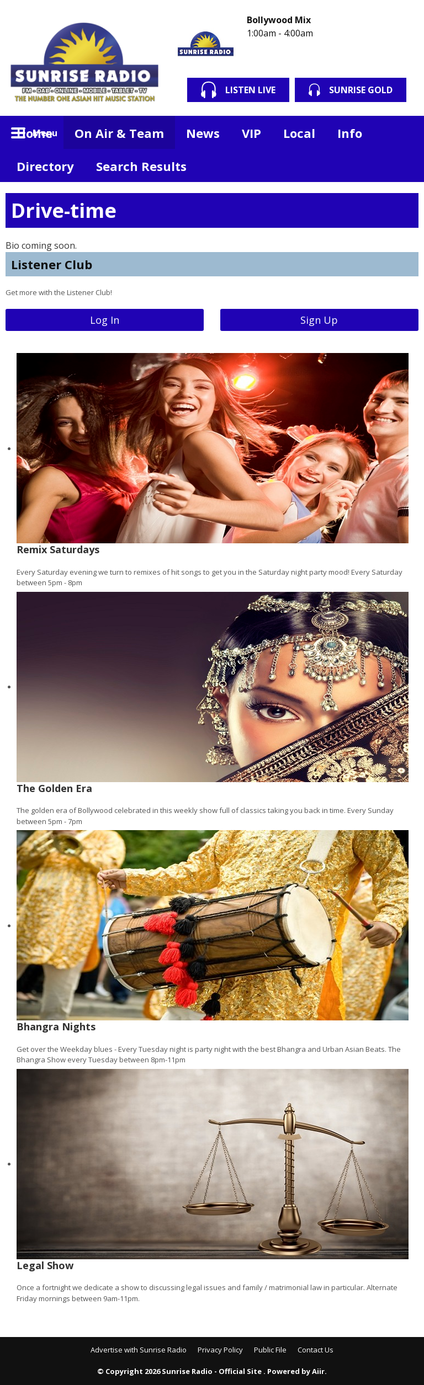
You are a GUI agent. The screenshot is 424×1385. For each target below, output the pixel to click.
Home (34, 133)
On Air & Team (119, 133)
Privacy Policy (220, 1350)
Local (299, 133)
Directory (45, 166)
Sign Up (319, 320)
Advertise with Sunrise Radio (139, 1350)
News (203, 133)
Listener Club (51, 264)
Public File (270, 1350)
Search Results (141, 166)
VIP (251, 133)
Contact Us (315, 1350)
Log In (104, 320)
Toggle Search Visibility (401, 132)
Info (349, 133)
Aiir (318, 1371)
